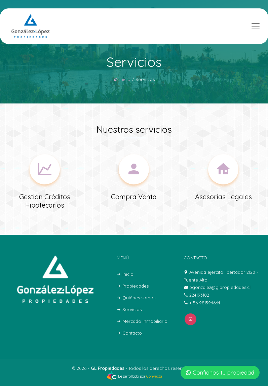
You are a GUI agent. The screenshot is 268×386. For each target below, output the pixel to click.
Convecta (154, 376)
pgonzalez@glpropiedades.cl (220, 287)
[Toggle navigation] (255, 26)
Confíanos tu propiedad (220, 372)
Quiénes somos (136, 297)
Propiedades (133, 286)
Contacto (129, 333)
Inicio (122, 79)
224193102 (199, 295)
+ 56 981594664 (204, 302)
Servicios (129, 309)
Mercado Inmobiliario (142, 321)
